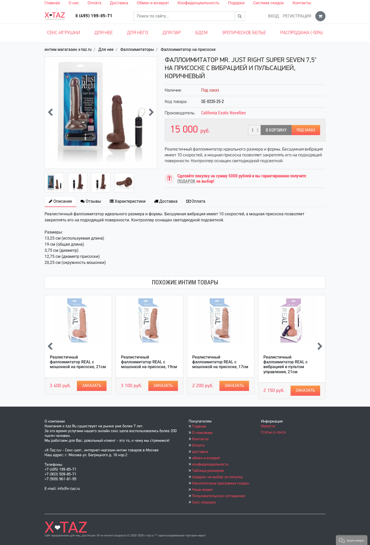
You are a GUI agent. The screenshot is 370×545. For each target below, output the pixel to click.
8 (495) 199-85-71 (93, 16)
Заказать (91, 386)
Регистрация (297, 16)
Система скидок (268, 3)
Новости (268, 426)
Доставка (119, 3)
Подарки (236, 3)
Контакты (302, 3)
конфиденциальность (210, 465)
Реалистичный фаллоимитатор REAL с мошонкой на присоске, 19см (149, 362)
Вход (273, 16)
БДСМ (201, 33)
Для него (137, 33)
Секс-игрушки (63, 33)
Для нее (103, 33)
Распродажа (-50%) (301, 33)
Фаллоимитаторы (137, 49)
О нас (74, 3)
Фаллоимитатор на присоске (188, 49)
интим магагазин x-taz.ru (68, 49)
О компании (202, 433)
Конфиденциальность (198, 3)
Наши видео (202, 490)
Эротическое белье (244, 33)
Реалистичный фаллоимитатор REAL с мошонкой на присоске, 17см (220, 362)
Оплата (94, 3)
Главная (52, 3)
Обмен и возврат (153, 3)
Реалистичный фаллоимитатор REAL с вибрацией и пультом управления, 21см (285, 364)
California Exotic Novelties (223, 112)
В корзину (276, 130)
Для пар (171, 33)
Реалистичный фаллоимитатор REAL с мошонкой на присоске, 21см (78, 362)
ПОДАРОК (186, 181)
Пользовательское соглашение (218, 496)
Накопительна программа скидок (220, 483)
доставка (200, 452)
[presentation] (50, 113)
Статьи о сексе (273, 432)
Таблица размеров (208, 471)
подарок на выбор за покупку (217, 477)
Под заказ (306, 130)
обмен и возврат (206, 458)
